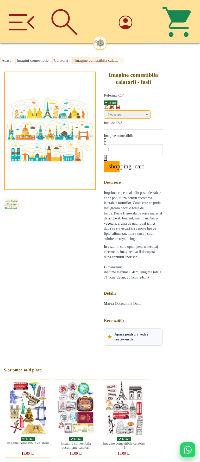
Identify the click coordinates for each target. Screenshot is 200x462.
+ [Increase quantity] (105, 158)
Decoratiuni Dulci (128, 304)
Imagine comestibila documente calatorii (76, 445)
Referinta (110, 95)
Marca (109, 304)
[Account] (135, 21)
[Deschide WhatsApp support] (187, 449)
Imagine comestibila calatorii (28, 443)
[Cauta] (64, 21)
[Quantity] (133, 149)
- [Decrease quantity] (105, 141)
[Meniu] (21, 21)
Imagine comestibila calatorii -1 (124, 445)
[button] (133, 337)
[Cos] (178, 21)
